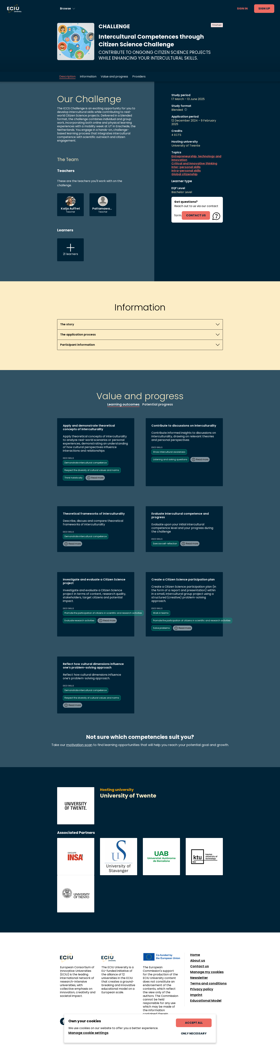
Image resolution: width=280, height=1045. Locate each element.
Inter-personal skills (186, 167)
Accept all (194, 1023)
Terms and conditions (208, 983)
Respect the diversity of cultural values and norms (91, 470)
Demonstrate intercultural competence (85, 462)
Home (195, 955)
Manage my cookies (207, 972)
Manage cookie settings (88, 1033)
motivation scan (79, 745)
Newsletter (199, 978)
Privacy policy (201, 989)
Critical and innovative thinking (194, 163)
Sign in (242, 8)
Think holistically (73, 477)
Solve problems (161, 628)
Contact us (199, 966)
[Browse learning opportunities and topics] (67, 8)
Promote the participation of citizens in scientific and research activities (103, 612)
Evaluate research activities (79, 620)
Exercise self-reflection (165, 543)
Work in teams (161, 612)
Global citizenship (184, 174)
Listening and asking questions (170, 459)
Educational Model (205, 1000)
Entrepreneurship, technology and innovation (196, 158)
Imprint (196, 995)
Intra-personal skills (186, 170)
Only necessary (194, 1033)
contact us (196, 215)
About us (197, 960)
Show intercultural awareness (169, 451)
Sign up (264, 8)
